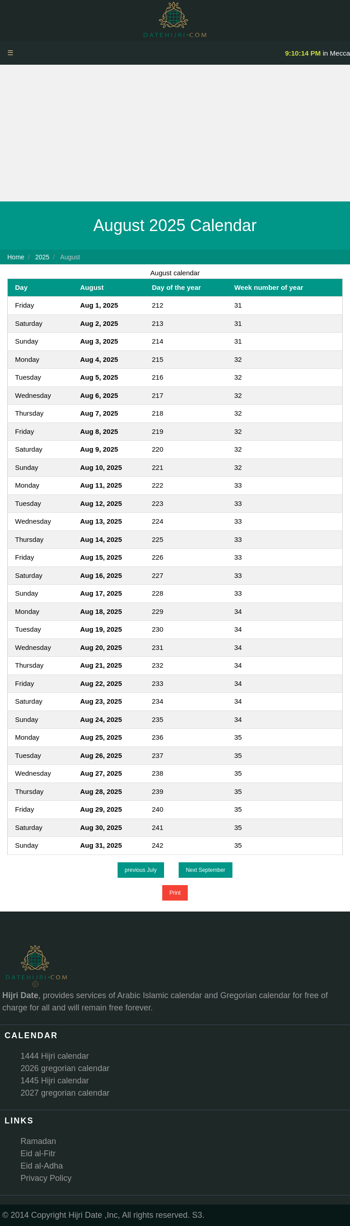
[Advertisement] (175, 133)
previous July (141, 870)
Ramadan (38, 1141)
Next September (206, 870)
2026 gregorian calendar (65, 1068)
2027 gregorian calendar (65, 1092)
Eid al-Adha (42, 1165)
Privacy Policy (46, 1178)
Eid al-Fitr (38, 1153)
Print (175, 893)
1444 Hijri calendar (55, 1056)
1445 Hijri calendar (55, 1080)
